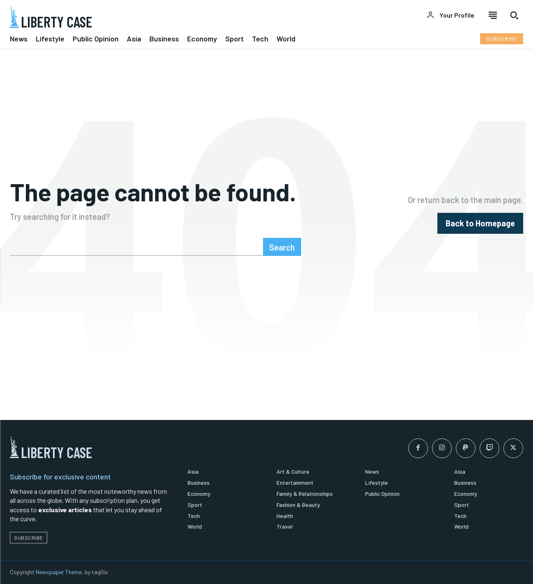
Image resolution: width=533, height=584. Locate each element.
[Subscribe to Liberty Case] (501, 38)
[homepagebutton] (480, 223)
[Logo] (133, 17)
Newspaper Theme (59, 571)
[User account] (450, 15)
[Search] (282, 247)
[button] (514, 15)
